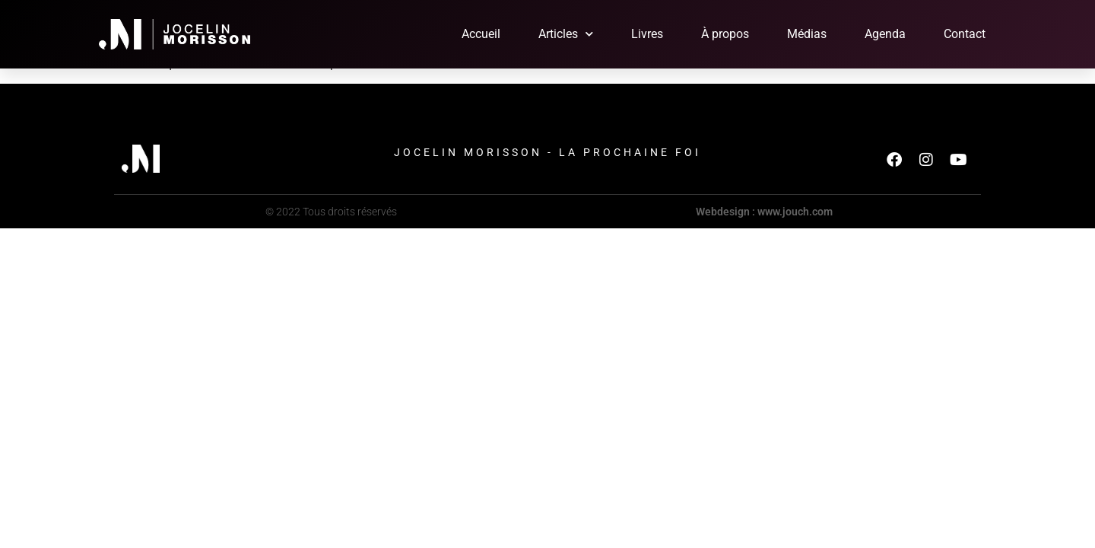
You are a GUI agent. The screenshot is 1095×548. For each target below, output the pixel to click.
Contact (965, 34)
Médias (807, 34)
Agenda (885, 34)
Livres (647, 34)
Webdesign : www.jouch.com (764, 212)
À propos (725, 34)
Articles (565, 34)
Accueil (481, 34)
